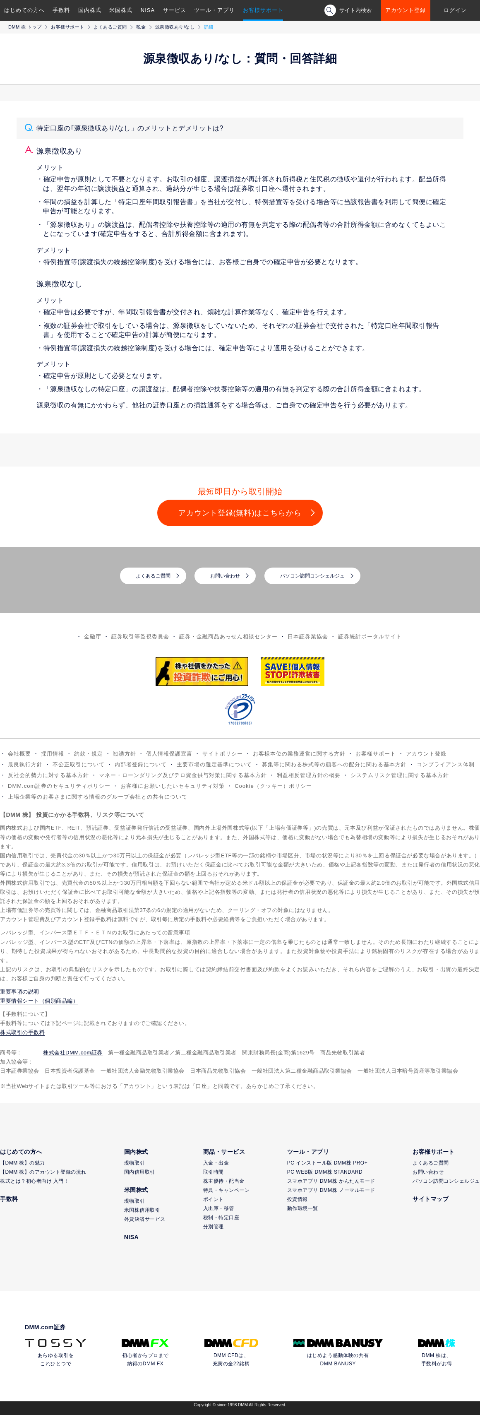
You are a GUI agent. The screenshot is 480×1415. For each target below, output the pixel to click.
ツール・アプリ (214, 10)
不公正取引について (79, 764)
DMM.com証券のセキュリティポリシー (59, 786)
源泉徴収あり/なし (175, 26)
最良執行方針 (25, 764)
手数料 (61, 10)
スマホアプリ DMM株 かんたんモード (331, 1181)
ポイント (213, 1199)
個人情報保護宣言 (169, 754)
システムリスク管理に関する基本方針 (399, 775)
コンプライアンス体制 (446, 764)
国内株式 (89, 10)
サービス (174, 10)
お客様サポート (263, 10)
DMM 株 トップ (25, 26)
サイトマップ (431, 1199)
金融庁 (92, 636)
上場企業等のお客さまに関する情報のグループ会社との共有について (97, 797)
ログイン (455, 10)
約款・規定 (88, 754)
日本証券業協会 (308, 636)
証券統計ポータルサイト (370, 636)
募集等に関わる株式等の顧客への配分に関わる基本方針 (334, 764)
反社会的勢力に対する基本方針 (48, 775)
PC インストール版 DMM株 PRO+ (327, 1163)
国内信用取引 (139, 1172)
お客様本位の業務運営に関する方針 (299, 754)
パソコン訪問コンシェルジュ (312, 576)
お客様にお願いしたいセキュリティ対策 (172, 786)
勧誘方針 (124, 754)
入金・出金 (216, 1163)
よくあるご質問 (110, 26)
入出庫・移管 (218, 1208)
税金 (141, 26)
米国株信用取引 (142, 1210)
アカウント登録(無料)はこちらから (240, 513)
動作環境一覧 (302, 1208)
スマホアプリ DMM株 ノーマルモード (331, 1190)
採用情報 (52, 754)
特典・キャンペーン (226, 1190)
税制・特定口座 (221, 1217)
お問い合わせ (225, 576)
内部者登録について (141, 764)
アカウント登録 (405, 10)
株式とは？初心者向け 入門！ (34, 1181)
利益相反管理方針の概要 (309, 775)
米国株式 (120, 10)
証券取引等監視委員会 (140, 636)
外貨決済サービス (145, 1219)
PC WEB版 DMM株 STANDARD (324, 1172)
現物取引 (134, 1163)
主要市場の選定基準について (214, 764)
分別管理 (213, 1227)
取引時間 (213, 1172)
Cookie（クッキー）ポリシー (273, 786)
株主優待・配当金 (224, 1181)
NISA (148, 10)
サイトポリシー (222, 754)
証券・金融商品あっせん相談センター (228, 636)
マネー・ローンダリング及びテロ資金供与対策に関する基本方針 (183, 775)
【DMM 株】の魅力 (22, 1163)
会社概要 (19, 754)
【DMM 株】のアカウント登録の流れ (43, 1172)
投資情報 (297, 1199)
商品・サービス (224, 1151)
